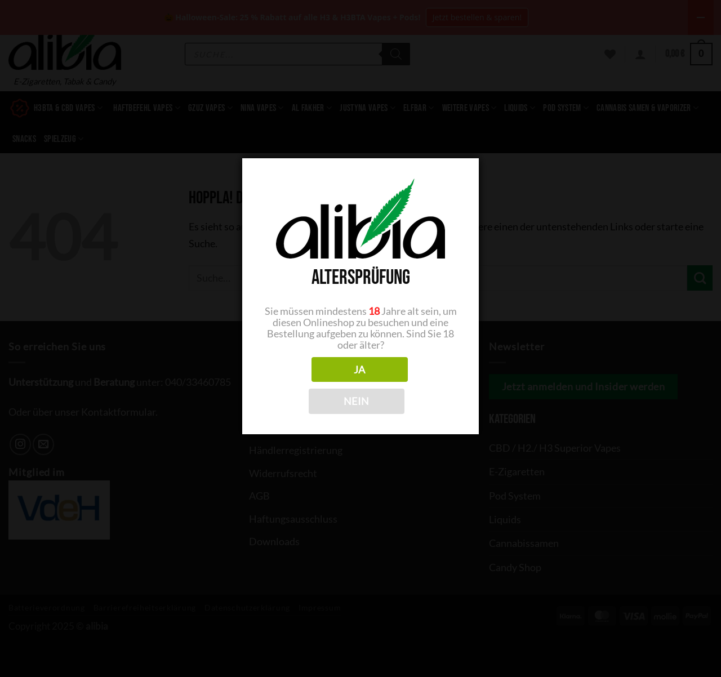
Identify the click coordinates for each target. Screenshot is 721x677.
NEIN (357, 401)
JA (360, 369)
